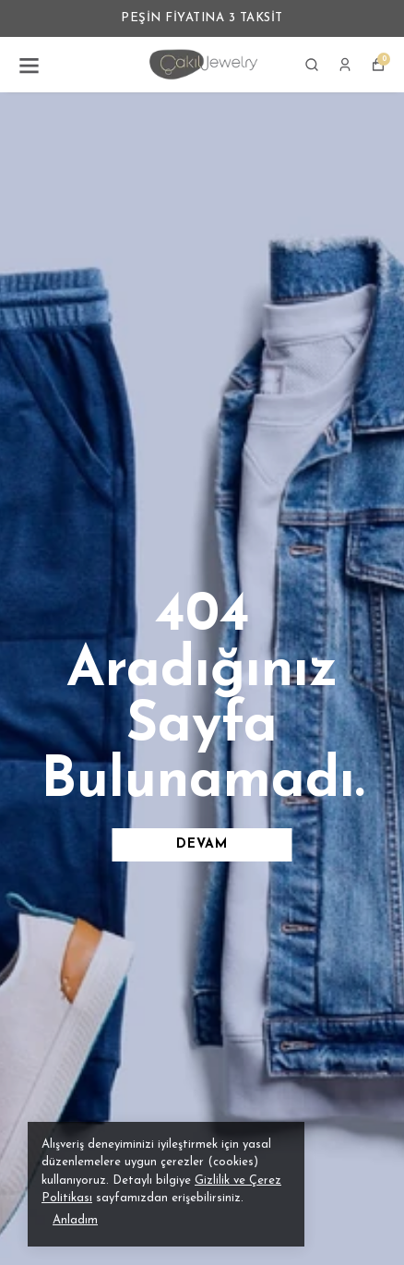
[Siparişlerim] (345, 64)
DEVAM (202, 844)
